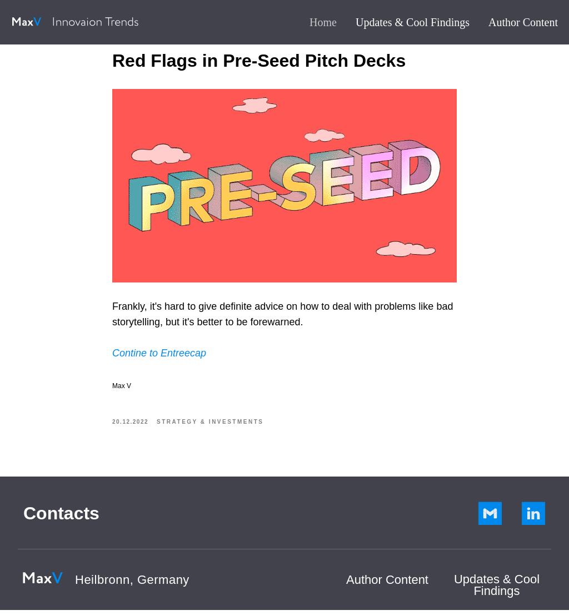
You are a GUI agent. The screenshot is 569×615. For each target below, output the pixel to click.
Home (323, 22)
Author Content (523, 22)
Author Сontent (387, 585)
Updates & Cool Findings (413, 22)
